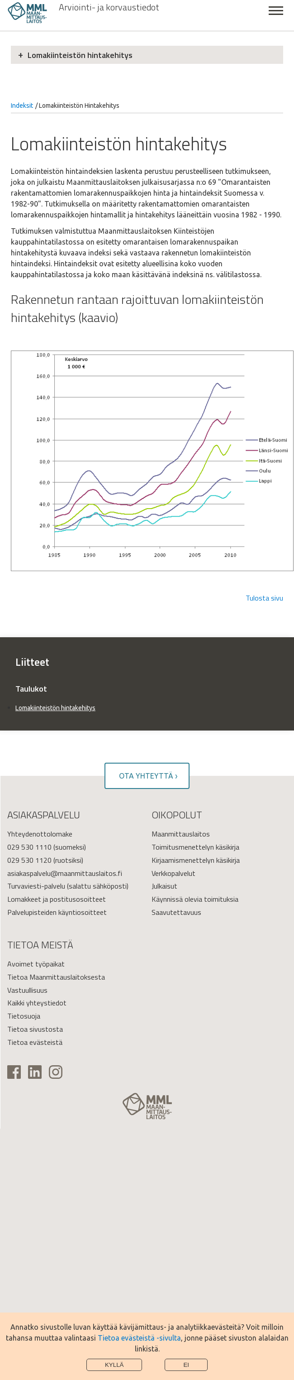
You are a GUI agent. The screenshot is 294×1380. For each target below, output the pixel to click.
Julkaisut (164, 885)
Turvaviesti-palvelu (36, 885)
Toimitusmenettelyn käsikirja (195, 846)
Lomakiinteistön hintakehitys (80, 55)
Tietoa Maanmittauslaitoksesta (56, 976)
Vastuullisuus (27, 990)
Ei (186, 1364)
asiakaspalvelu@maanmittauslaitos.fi (64, 873)
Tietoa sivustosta (35, 1029)
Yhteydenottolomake (39, 833)
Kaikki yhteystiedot (36, 1002)
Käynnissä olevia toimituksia (195, 899)
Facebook (14, 1072)
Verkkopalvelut (173, 873)
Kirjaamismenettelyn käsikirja (196, 860)
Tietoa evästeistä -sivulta (139, 1338)
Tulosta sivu (264, 597)
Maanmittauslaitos (181, 833)
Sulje (276, 15)
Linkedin (35, 1072)
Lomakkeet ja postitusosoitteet (56, 899)
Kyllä (114, 1364)
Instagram (55, 1072)
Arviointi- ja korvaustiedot (109, 7)
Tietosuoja (23, 1015)
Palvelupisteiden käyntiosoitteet (57, 912)
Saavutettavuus (176, 912)
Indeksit (22, 105)
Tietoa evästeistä (34, 1042)
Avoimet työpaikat (36, 963)
